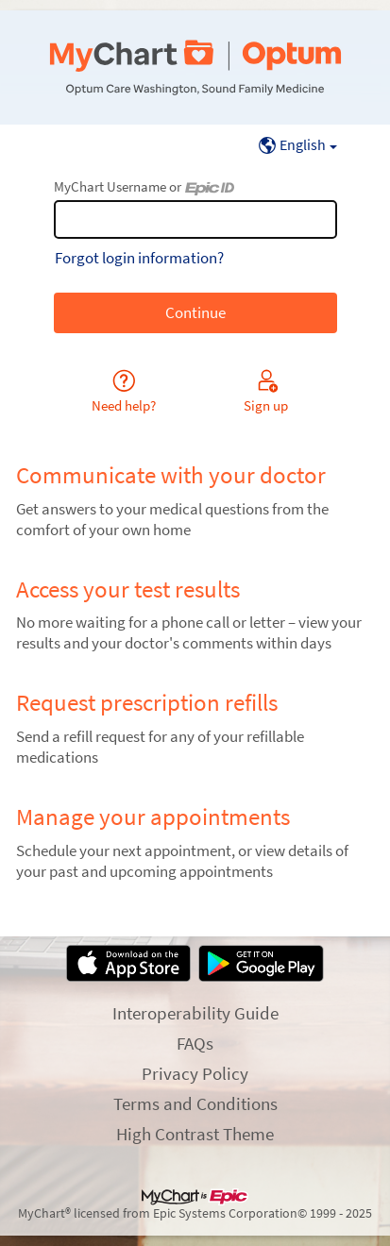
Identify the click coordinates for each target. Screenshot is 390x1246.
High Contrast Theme (195, 1133)
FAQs (195, 1043)
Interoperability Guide (195, 1013)
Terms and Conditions (195, 1103)
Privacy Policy (195, 1073)
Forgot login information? (139, 257)
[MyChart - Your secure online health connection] (195, 68)
